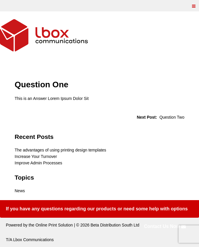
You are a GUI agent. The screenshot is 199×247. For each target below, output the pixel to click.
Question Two (171, 117)
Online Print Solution (54, 225)
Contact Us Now (165, 226)
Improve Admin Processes (38, 163)
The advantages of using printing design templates (60, 150)
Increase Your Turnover (36, 156)
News (20, 190)
